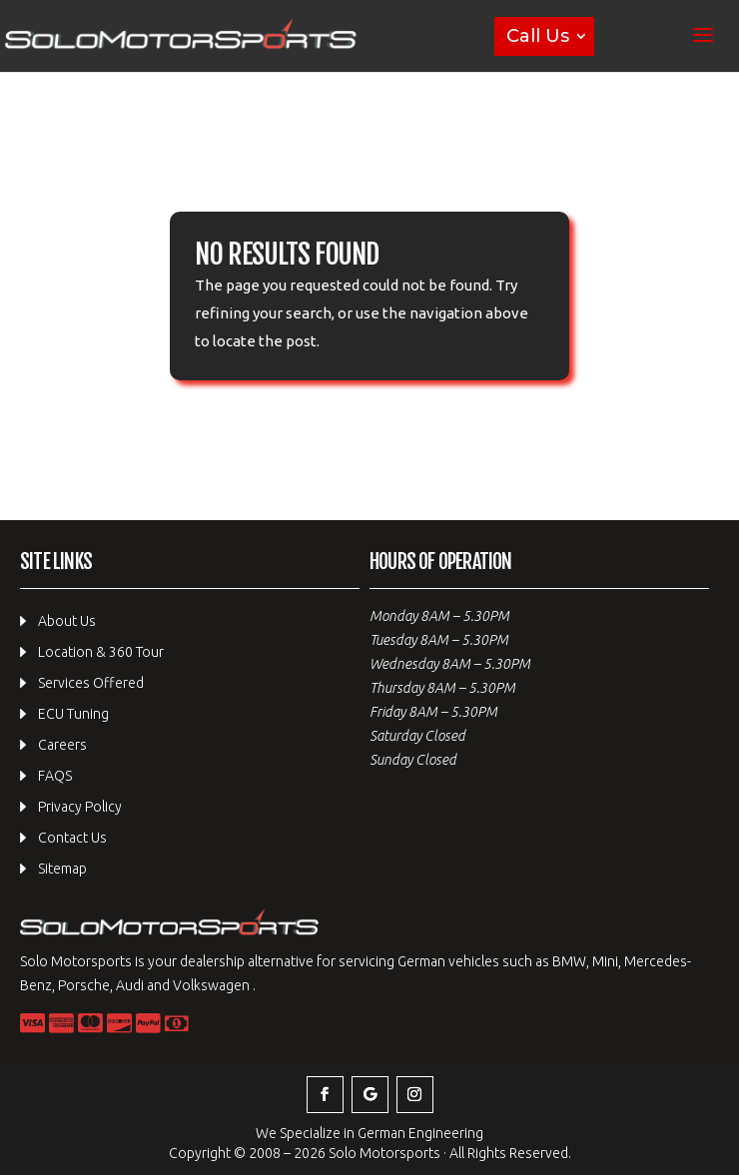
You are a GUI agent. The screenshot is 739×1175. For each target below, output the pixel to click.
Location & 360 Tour (101, 652)
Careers (62, 745)
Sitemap (62, 869)
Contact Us (72, 838)
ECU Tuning (73, 714)
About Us (67, 621)
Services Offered (91, 683)
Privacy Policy (80, 807)
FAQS (55, 776)
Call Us (537, 36)
